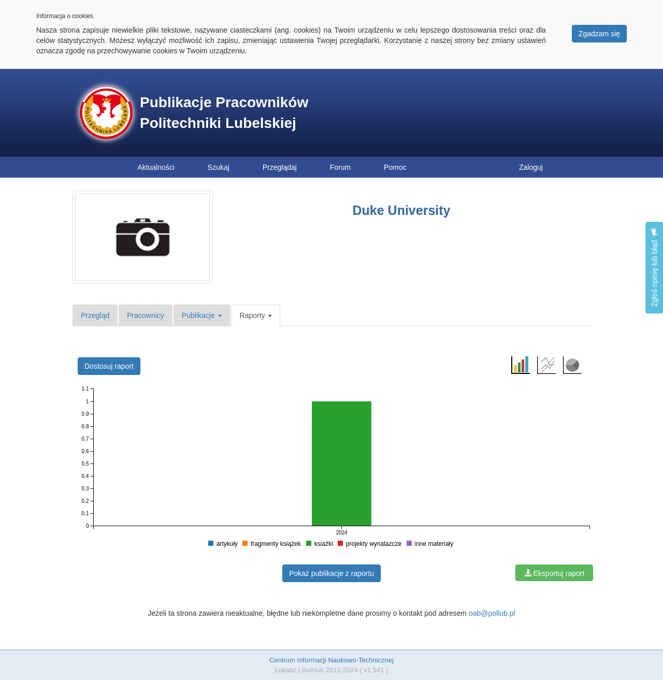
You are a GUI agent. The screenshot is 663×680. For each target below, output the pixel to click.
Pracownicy (145, 315)
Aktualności (156, 167)
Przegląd (95, 315)
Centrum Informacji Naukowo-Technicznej (331, 660)
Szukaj (218, 167)
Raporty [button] (256, 315)
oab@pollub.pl (492, 613)
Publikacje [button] (202, 315)
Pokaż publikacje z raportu (331, 573)
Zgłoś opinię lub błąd (654, 267)
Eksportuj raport (554, 573)
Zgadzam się (599, 34)
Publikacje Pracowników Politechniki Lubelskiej (224, 112)
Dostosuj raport (109, 366)
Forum (340, 167)
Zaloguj (531, 167)
